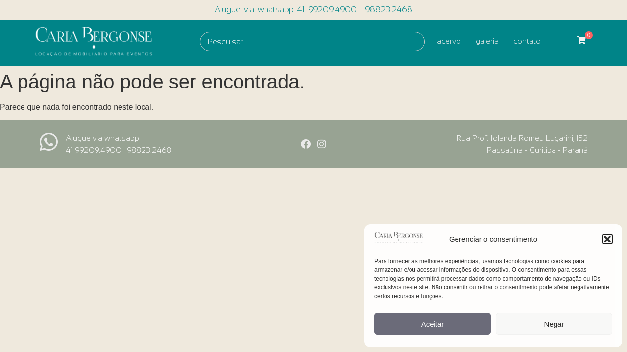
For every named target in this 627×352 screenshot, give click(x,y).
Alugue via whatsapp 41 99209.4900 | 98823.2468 (313, 9)
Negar (554, 324)
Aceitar (432, 324)
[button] (607, 239)
